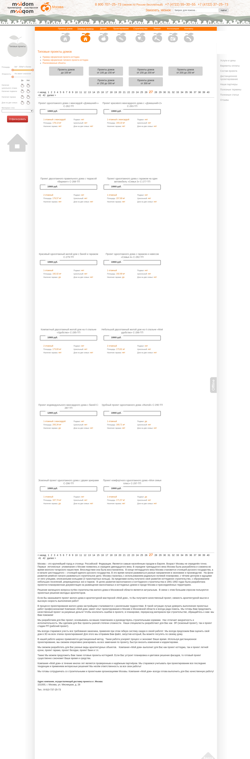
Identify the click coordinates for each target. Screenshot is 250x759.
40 (208, 92)
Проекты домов (65, 35)
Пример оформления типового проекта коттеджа (65, 60)
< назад (42, 92)
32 (173, 92)
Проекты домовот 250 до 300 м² (106, 82)
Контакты (189, 35)
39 (203, 92)
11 (80, 92)
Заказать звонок (158, 10)
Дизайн (103, 35)
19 (115, 92)
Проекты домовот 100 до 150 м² (106, 71)
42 (44, 95)
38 (199, 92)
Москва (57, 7)
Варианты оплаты (230, 65)
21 (124, 92)
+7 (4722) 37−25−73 (213, 4)
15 (98, 92)
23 (133, 92)
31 (169, 92)
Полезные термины (230, 89)
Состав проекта (228, 71)
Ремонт (157, 35)
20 (120, 92)
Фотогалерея (173, 35)
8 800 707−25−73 (108, 4)
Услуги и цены (228, 60)
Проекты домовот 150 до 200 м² (145, 71)
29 (160, 92)
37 (195, 92)
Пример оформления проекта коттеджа (61, 57)
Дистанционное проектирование (229, 77)
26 (146, 92)
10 (76, 92)
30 (164, 92)
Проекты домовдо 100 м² (66, 71)
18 (111, 92)
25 (141, 92)
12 (85, 92)
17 (106, 92)
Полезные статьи (229, 94)
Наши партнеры (228, 84)
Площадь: (6, 67)
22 (128, 92)
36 (190, 92)
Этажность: (6, 74)
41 (39, 95)
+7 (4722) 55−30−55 (180, 4)
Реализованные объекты (54, 63)
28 (155, 92)
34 (182, 92)
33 (177, 92)
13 (89, 92)
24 (137, 92)
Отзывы (224, 100)
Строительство (140, 35)
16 (102, 92)
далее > (51, 95)
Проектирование (121, 35)
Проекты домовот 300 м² (145, 82)
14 (93, 92)
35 (186, 92)
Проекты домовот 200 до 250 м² (185, 71)
